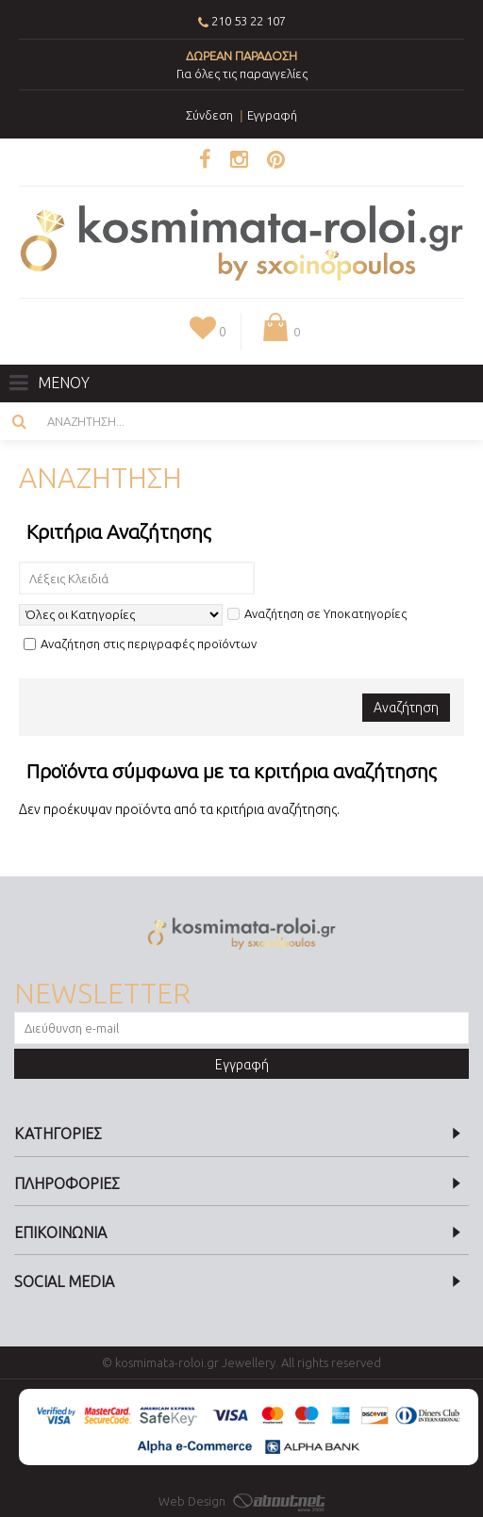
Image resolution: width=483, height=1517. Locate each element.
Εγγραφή (242, 1064)
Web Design (241, 1501)
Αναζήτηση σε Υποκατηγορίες (317, 613)
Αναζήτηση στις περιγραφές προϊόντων (140, 643)
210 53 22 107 (248, 20)
